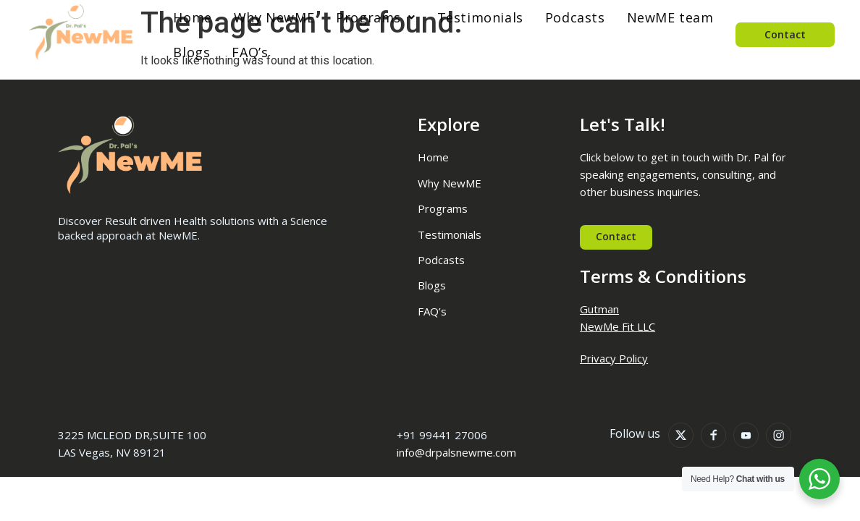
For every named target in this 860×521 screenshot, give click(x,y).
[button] (363, 17)
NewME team (658, 17)
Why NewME (262, 17)
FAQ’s (238, 52)
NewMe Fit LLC (617, 328)
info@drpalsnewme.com (456, 453)
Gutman (599, 310)
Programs (363, 17)
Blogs (179, 52)
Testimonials (469, 17)
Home (180, 17)
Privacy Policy (614, 359)
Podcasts (564, 17)
